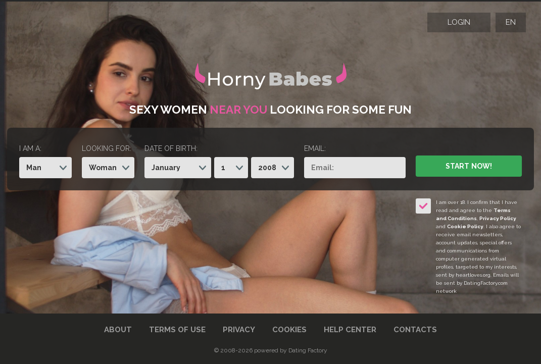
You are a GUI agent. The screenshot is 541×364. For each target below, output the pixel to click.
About (118, 329)
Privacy (239, 329)
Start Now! (468, 166)
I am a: (30, 148)
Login (459, 22)
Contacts (415, 329)
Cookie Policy (465, 226)
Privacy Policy (497, 218)
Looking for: (106, 148)
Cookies (289, 329)
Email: (315, 148)
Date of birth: (171, 148)
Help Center (350, 329)
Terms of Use (177, 329)
